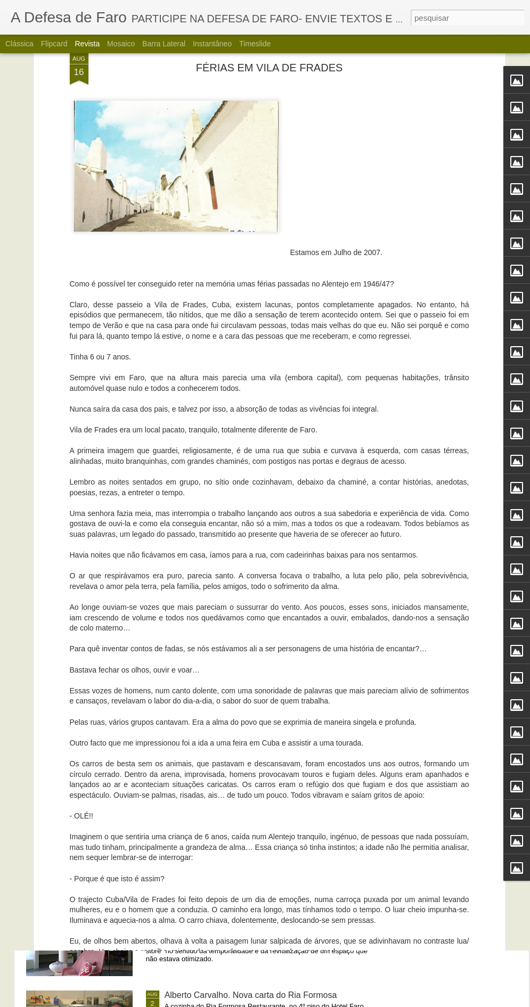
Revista (87, 43)
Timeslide (255, 43)
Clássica (19, 43)
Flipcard (54, 43)
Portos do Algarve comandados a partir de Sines (256, 753)
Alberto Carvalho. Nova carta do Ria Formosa (251, 995)
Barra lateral (163, 43)
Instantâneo (212, 43)
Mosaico (121, 43)
